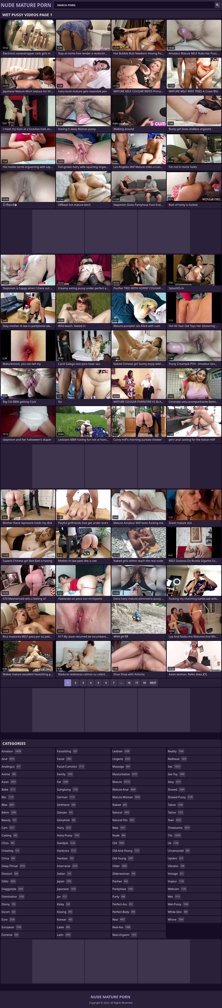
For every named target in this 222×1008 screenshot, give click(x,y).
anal (8, 759)
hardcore (67, 850)
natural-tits (123, 820)
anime (9, 774)
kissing (65, 911)
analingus (11, 766)
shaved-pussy (180, 797)
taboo (175, 804)
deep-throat (14, 866)
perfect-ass (123, 904)
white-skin (178, 911)
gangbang (68, 789)
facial (64, 759)
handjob (66, 843)
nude (119, 835)
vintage (176, 873)
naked (119, 804)
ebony (9, 904)
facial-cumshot (71, 766)
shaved (176, 789)
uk (173, 843)
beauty (9, 820)
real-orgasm (124, 934)
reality (176, 751)
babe (9, 789)
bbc (8, 797)
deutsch (10, 873)
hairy (64, 827)
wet (174, 896)
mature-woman (126, 797)
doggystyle (13, 889)
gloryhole (66, 820)
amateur (12, 751)
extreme (10, 934)
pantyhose (123, 889)
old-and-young (126, 850)
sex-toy (176, 774)
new (119, 827)
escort (9, 911)
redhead (177, 759)
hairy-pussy (68, 835)
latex (64, 927)
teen (175, 820)
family (65, 774)
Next (153, 682)
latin (64, 934)
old (118, 843)
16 (129, 682)
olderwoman (124, 873)
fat (63, 781)
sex (174, 766)
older (120, 866)
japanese (66, 889)
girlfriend (66, 804)
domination (13, 896)
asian (9, 781)
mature (121, 781)
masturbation (125, 774)
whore (176, 919)
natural (121, 812)
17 (136, 682)
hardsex (65, 858)
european (12, 927)
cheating (11, 850)
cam (8, 827)
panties (120, 881)
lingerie (121, 759)
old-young (123, 858)
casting (10, 835)
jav (62, 896)
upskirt (176, 858)
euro (8, 919)
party (119, 896)
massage (121, 766)
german (66, 797)
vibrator (176, 866)
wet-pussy (178, 904)
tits (174, 835)
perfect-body (124, 911)
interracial (67, 866)
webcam (177, 889)
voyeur (176, 881)
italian (64, 873)
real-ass (121, 927)
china (9, 858)
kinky (64, 904)
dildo (9, 881)
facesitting (67, 751)
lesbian (121, 751)
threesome (179, 827)
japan (64, 881)
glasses (65, 812)
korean (65, 919)
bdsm (9, 812)
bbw (8, 804)
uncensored (179, 850)
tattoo (176, 812)
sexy (174, 781)
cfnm (8, 843)
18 (144, 682)
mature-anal (124, 789)
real (119, 919)
